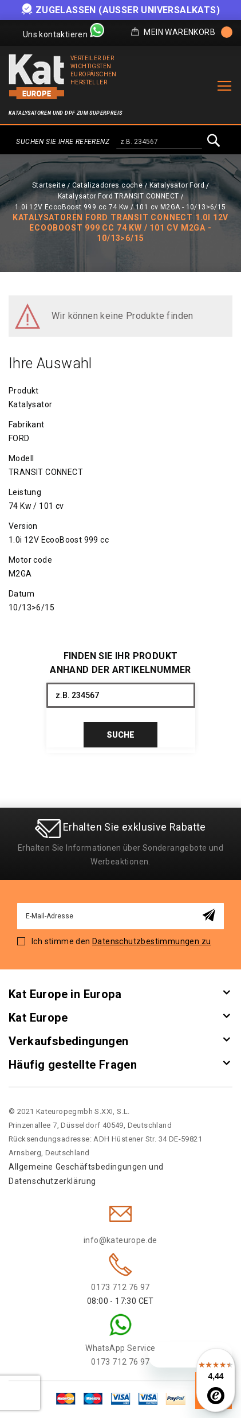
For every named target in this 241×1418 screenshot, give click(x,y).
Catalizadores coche (107, 185)
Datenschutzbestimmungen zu (151, 941)
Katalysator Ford (176, 185)
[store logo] (37, 76)
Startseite (48, 185)
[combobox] (159, 142)
